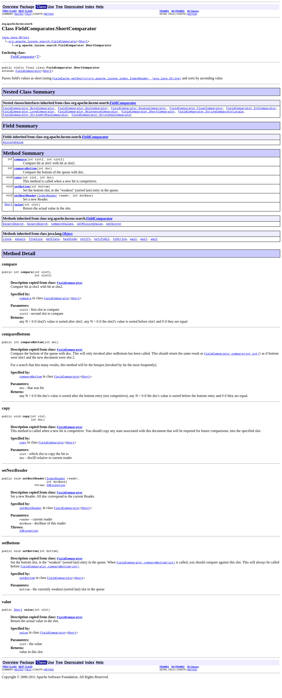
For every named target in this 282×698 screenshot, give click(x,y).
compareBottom (25, 174)
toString (119, 249)
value (18, 213)
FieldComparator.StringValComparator (102, 119)
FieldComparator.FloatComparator (196, 111)
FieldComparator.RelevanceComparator (88, 115)
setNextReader (25, 203)
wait (133, 249)
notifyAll (101, 249)
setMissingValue (89, 233)
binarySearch (13, 233)
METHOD (49, 14)
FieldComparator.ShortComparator (148, 115)
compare (20, 165)
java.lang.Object (15, 38)
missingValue (13, 147)
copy (17, 184)
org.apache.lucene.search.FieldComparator (43, 42)
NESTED (18, 14)
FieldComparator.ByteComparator (28, 111)
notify (85, 249)
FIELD (28, 14)
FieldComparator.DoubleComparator (138, 111)
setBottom (22, 194)
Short (83, 42)
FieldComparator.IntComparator (251, 111)
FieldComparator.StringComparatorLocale (210, 115)
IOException (55, 500)
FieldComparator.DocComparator (83, 111)
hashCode (70, 249)
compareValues (62, 233)
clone (7, 249)
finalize (35, 249)
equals (20, 249)
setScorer (113, 233)
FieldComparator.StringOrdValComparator (35, 119)
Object (67, 243)
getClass (52, 249)
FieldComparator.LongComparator (28, 115)
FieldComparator (23, 57)
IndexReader (47, 203)
